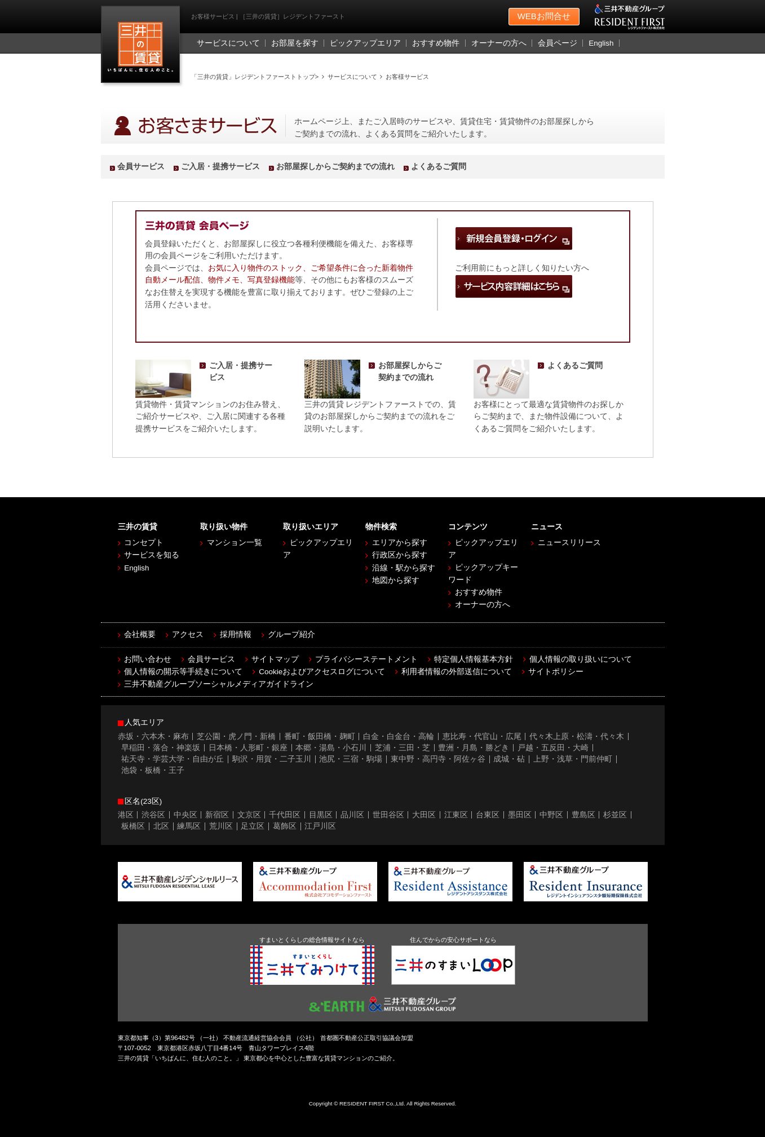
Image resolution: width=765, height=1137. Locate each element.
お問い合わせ (147, 659)
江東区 (456, 815)
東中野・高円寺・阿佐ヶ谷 (438, 759)
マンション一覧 (234, 542)
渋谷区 (153, 815)
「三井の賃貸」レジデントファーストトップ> (255, 76)
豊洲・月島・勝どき (473, 748)
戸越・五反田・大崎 (553, 748)
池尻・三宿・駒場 (350, 759)
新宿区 (217, 815)
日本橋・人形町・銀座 (248, 748)
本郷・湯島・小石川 (330, 748)
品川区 (352, 815)
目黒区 (321, 815)
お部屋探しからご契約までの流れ (335, 166)
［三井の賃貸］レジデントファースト (143, 47)
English (601, 43)
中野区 (551, 815)
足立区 (252, 826)
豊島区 (583, 815)
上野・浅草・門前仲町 (572, 759)
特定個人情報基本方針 (473, 659)
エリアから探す (399, 542)
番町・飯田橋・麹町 (319, 736)
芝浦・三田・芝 (402, 748)
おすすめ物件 (435, 43)
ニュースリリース (569, 542)
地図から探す (395, 580)
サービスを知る (151, 555)
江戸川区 (320, 826)
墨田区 (520, 815)
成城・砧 (509, 759)
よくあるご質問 (438, 166)
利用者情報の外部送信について (456, 671)
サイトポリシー (555, 671)
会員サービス (141, 166)
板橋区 (133, 826)
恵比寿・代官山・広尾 (482, 736)
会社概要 (140, 634)
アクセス (188, 634)
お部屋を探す (295, 43)
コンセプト (143, 542)
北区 (161, 826)
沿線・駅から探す (403, 568)
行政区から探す (399, 555)
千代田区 (284, 815)
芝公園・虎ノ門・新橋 (236, 736)
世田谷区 (388, 815)
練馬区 (189, 826)
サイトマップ (275, 659)
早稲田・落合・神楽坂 (160, 748)
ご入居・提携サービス (220, 166)
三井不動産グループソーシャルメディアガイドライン (218, 684)
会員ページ (557, 43)
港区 (126, 815)
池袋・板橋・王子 (152, 770)
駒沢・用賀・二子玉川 (271, 759)
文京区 (249, 815)
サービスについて (228, 43)
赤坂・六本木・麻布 (153, 736)
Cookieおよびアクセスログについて (322, 671)
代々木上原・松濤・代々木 (576, 736)
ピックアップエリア (365, 43)
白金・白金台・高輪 (398, 736)
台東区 (487, 815)
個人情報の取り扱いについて (580, 659)
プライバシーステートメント (366, 659)
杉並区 (615, 815)
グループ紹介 (291, 634)
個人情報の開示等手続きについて (183, 671)
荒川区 (221, 826)
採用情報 (235, 634)
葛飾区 (285, 826)
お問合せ (544, 17)
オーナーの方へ (499, 43)
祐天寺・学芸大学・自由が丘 (172, 759)
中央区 (185, 815)
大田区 (424, 815)
